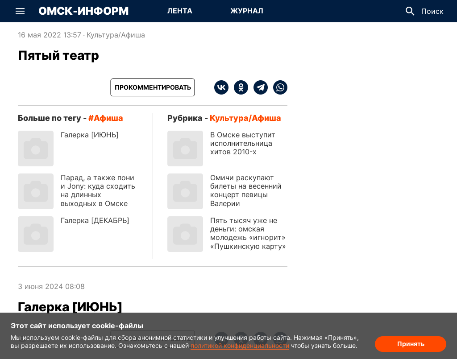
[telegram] (258, 87)
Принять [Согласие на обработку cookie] (410, 343)
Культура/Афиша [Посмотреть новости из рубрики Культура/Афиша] (116, 34)
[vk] (221, 87)
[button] (20, 11)
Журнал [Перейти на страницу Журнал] (246, 10)
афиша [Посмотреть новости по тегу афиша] (108, 118)
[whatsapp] (277, 87)
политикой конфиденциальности (240, 345)
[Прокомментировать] (153, 87)
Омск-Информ (83, 11)
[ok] (238, 87)
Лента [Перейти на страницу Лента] (179, 10)
